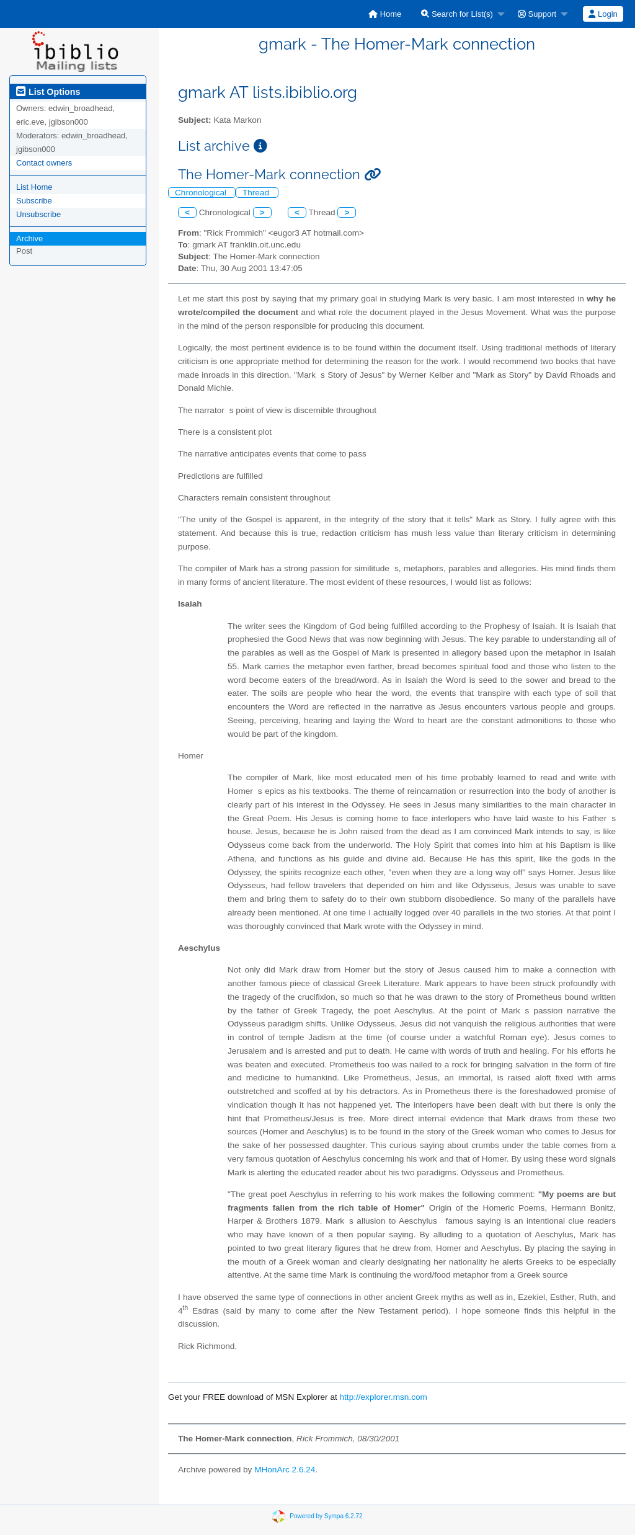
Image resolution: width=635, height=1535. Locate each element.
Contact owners (44, 162)
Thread (257, 192)
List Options (48, 92)
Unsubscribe (38, 214)
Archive (29, 238)
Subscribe (34, 200)
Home (384, 14)
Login (602, 14)
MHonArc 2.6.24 (284, 1469)
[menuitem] (384, 14)
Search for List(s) (457, 14)
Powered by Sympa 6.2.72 (326, 1516)
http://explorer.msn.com (383, 1397)
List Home (34, 187)
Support (537, 14)
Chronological (202, 192)
